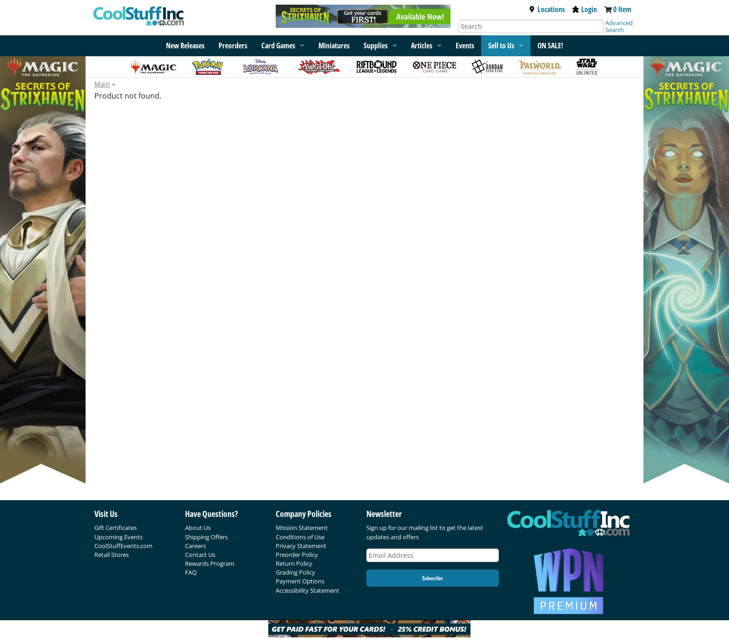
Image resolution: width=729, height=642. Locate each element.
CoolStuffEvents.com (123, 546)
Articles (421, 45)
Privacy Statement (301, 546)
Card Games (278, 45)
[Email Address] (432, 555)
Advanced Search (619, 26)
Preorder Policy (297, 554)
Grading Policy (295, 572)
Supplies (376, 45)
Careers (195, 546)
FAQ (191, 572)
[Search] (530, 26)
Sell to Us (501, 45)
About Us (198, 527)
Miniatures (334, 45)
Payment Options (300, 581)
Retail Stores (111, 554)
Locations (547, 9)
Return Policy (294, 563)
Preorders (233, 45)
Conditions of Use (300, 537)
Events (465, 45)
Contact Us (200, 554)
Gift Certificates (115, 527)
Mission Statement (302, 527)
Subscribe (432, 578)
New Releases (185, 45)
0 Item (622, 9)
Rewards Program (209, 563)
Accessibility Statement (307, 590)
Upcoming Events (118, 537)
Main (102, 83)
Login (584, 9)
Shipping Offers (206, 537)
